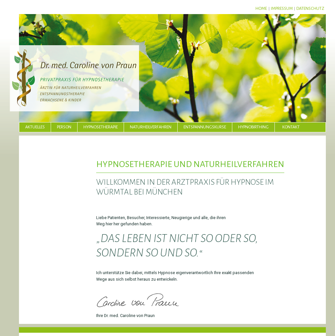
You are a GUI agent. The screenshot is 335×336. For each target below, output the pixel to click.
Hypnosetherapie (100, 127)
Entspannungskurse (205, 127)
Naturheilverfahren (150, 127)
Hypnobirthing (253, 127)
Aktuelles (35, 127)
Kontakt (291, 127)
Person (64, 127)
